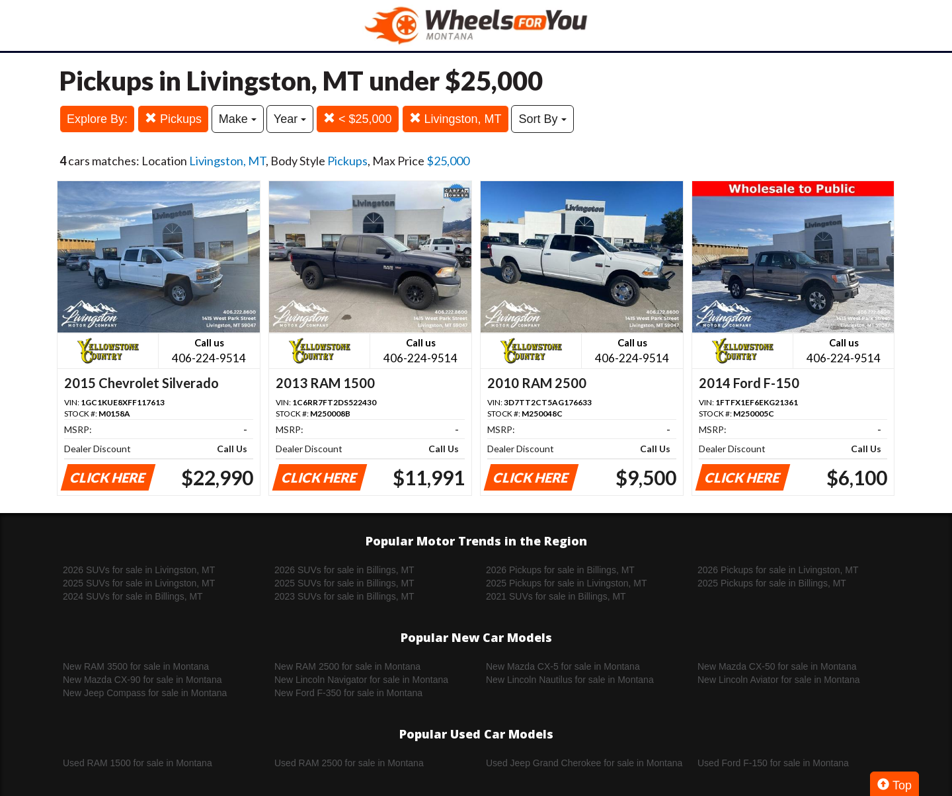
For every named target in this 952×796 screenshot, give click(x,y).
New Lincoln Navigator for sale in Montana (361, 679)
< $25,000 (357, 119)
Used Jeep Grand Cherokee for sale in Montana (584, 763)
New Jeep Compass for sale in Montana (145, 693)
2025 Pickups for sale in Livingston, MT (566, 583)
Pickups (173, 119)
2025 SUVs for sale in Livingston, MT (139, 583)
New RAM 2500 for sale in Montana (347, 666)
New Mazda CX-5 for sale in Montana (563, 666)
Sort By (542, 119)
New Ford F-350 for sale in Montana (348, 693)
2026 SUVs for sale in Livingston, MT (139, 570)
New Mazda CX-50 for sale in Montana (776, 666)
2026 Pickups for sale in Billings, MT (560, 570)
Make (238, 119)
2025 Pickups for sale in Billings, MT (771, 583)
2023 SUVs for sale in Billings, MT (344, 596)
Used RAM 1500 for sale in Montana (137, 763)
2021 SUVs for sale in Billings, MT (556, 596)
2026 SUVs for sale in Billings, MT (344, 570)
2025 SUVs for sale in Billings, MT (344, 583)
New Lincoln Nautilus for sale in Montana (570, 679)
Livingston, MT (455, 119)
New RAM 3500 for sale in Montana (136, 666)
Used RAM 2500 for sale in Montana (349, 763)
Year (290, 119)
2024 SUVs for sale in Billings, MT (133, 596)
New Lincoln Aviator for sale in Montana (778, 679)
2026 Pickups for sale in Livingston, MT (778, 570)
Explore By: (97, 119)
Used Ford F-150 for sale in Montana (773, 763)
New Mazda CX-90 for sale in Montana (142, 679)
